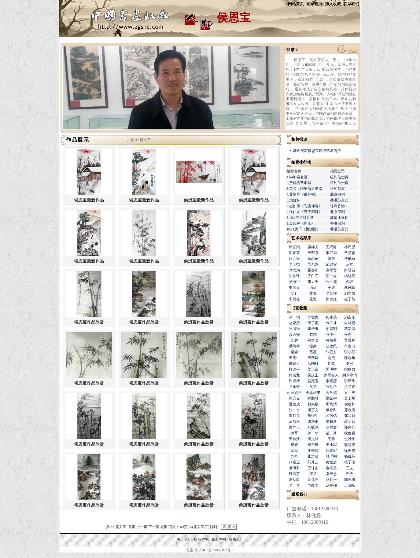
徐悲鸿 (294, 247)
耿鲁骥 (349, 433)
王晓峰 (349, 485)
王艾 (349, 468)
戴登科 (331, 410)
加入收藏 (333, 4)
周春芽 (294, 253)
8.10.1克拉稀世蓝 (300, 218)
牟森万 (349, 346)
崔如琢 (294, 276)
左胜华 (349, 439)
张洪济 (313, 456)
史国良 (294, 287)
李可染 (331, 253)
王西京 (313, 253)
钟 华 (313, 433)
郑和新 (349, 416)
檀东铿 (313, 445)
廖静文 (313, 247)
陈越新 (331, 421)
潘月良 (294, 416)
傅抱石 (349, 258)
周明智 (331, 369)
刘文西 (349, 293)
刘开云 (313, 462)
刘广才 (331, 323)
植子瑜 (349, 462)
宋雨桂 (294, 299)
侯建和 (349, 404)
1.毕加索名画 (297, 177)
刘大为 (294, 270)
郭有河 (294, 439)
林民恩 (349, 247)
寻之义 (313, 340)
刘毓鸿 (313, 427)
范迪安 (331, 264)
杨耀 (294, 445)
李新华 (349, 381)
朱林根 (349, 323)
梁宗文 (313, 410)
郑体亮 (349, 427)
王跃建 (313, 358)
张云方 (331, 352)
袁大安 (294, 334)
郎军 (294, 450)
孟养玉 (294, 427)
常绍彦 (331, 381)
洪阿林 (294, 346)
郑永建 (349, 410)
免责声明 (218, 539)
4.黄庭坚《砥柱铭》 (302, 194)
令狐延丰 (313, 392)
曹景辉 (349, 340)
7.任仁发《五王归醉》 (304, 212)
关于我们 (184, 539)
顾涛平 (294, 369)
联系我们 (351, 4)
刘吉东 (349, 317)
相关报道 (299, 139)
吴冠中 (294, 282)
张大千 (313, 282)
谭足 (313, 474)
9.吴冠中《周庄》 (300, 223)
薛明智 (349, 421)
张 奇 (294, 410)
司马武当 (294, 392)
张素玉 (294, 462)
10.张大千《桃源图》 (303, 229)
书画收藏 (299, 308)
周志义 (294, 398)
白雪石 (349, 270)
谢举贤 (331, 270)
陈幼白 (294, 479)
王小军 (331, 445)
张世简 (331, 282)
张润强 (294, 329)
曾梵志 (349, 253)
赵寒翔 (331, 485)
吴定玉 (313, 381)
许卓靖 (294, 381)
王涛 (331, 287)
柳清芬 (294, 474)
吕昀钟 (313, 363)
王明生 (294, 358)
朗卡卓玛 (349, 375)
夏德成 (294, 404)
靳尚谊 (313, 258)
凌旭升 (294, 468)
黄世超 (331, 462)
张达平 (331, 387)
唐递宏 (331, 450)
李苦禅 (331, 293)
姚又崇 (349, 387)
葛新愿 (349, 329)
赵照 (331, 358)
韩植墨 (331, 340)
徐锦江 (331, 299)
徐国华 (349, 450)
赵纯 (313, 334)
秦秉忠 (331, 474)
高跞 (331, 439)
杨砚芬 (349, 456)
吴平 (313, 387)
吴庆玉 (313, 375)
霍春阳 (313, 270)
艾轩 (294, 293)
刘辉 (294, 340)
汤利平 (331, 479)
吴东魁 (313, 264)
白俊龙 (294, 375)
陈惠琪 (349, 479)
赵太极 (313, 404)
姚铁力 (349, 369)
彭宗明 (331, 329)
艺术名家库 (301, 238)
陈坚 (294, 456)
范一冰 (331, 433)
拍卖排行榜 (301, 162)
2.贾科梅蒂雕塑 (298, 183)
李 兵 (294, 485)
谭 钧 (294, 317)
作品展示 (77, 140)
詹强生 (313, 416)
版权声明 (201, 539)
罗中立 (331, 276)
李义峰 (313, 439)
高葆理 (313, 479)
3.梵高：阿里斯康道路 (304, 189)
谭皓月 (294, 363)
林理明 (331, 456)
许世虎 (313, 317)
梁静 (294, 352)
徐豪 (313, 346)
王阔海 (331, 247)
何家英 (331, 317)
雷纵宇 (331, 398)
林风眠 (349, 287)
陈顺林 (313, 398)
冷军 (294, 433)
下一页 (153, 527)
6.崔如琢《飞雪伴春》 (304, 206)
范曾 (331, 258)
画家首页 (314, 4)
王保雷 (313, 468)
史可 (349, 363)
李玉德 (294, 264)
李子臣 (313, 323)
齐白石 (313, 276)
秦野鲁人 (331, 375)
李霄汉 (349, 445)
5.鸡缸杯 (293, 200)
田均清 (331, 404)
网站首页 (296, 4)
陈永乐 (349, 358)
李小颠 (349, 352)
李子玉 (313, 329)
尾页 (164, 527)
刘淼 (331, 363)
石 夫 (349, 392)
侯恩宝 (292, 49)
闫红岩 (313, 485)
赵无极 (294, 258)
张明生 (331, 334)
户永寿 (294, 387)
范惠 (313, 352)
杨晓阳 (349, 276)
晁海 (313, 299)
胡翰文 (331, 427)
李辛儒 (313, 450)
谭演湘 (313, 421)
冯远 (313, 287)
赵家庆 (294, 323)
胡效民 (331, 346)
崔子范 (349, 299)
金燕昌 (331, 468)
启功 (349, 264)
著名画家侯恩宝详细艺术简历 (317, 151)
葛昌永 (294, 421)
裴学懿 (331, 392)
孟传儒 (331, 416)
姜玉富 (313, 369)
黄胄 (313, 293)
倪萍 (349, 282)
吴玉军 (349, 398)
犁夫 (349, 474)
